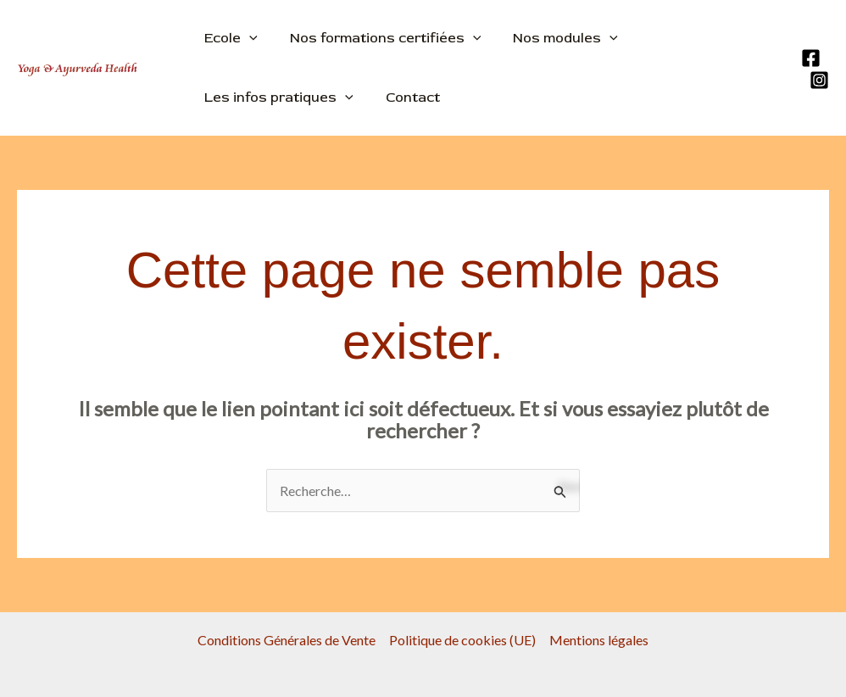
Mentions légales (598, 640)
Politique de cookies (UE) (462, 640)
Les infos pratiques (276, 97)
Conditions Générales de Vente (287, 640)
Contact (405, 97)
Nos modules (552, 38)
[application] (246, 38)
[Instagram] (819, 80)
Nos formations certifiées (378, 38)
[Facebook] (811, 58)
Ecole (228, 38)
